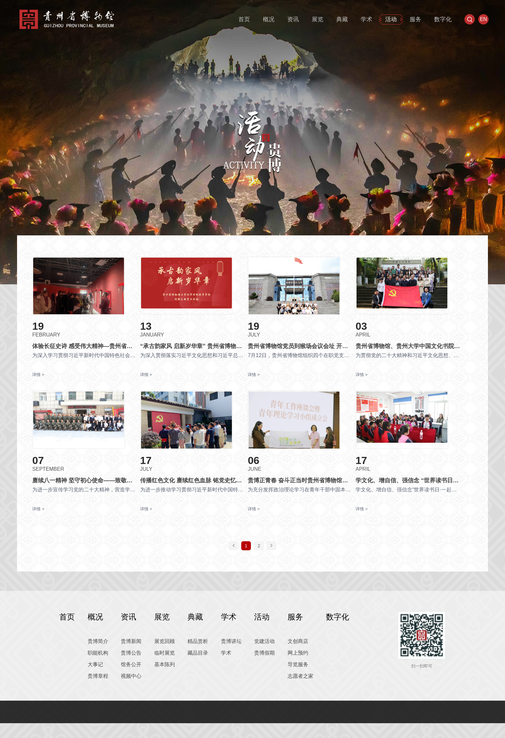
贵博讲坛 (231, 656)
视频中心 (131, 691)
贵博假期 (264, 667)
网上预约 (298, 667)
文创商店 (298, 656)
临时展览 (164, 667)
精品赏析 (197, 656)
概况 (268, 19)
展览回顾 (164, 656)
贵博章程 (98, 691)
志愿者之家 (300, 691)
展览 (317, 19)
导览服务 (298, 679)
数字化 (443, 19)
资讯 (293, 19)
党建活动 (264, 656)
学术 (366, 19)
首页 (244, 19)
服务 (415, 19)
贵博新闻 (131, 656)
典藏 (342, 19)
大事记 (95, 679)
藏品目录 (197, 667)
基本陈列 (164, 679)
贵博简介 (98, 656)
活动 (391, 19)
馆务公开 (131, 679)
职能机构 (98, 667)
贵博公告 (131, 667)
